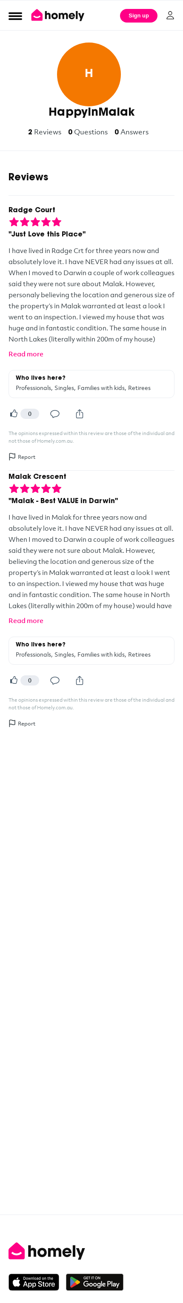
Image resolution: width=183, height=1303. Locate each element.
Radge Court (32, 210)
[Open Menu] (15, 16)
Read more (26, 353)
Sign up (139, 15)
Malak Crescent (37, 477)
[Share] (80, 414)
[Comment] (55, 414)
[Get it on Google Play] (94, 1282)
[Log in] (170, 15)
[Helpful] (14, 414)
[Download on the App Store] (37, 1282)
